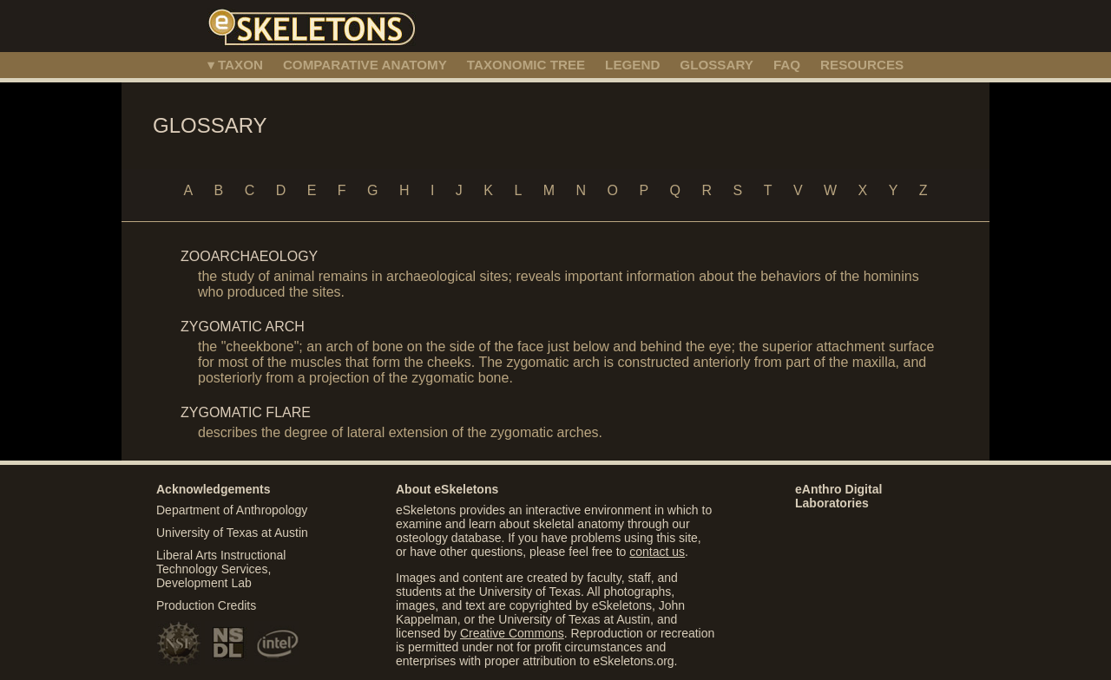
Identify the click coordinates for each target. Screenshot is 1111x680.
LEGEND (632, 64)
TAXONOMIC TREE (526, 64)
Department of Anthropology (231, 510)
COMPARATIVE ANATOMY (365, 64)
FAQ (786, 64)
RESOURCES (862, 64)
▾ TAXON (235, 64)
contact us (657, 552)
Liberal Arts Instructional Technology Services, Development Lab (221, 569)
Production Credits (206, 605)
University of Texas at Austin (232, 532)
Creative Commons (512, 633)
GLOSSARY (716, 64)
